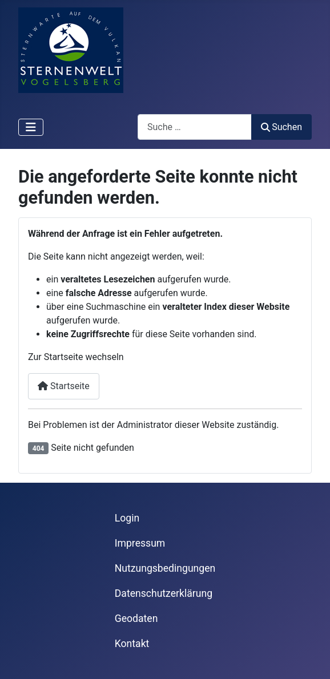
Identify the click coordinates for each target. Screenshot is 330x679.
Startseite (64, 386)
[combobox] (195, 127)
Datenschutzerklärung (163, 593)
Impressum (140, 543)
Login (127, 518)
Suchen (281, 127)
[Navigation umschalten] (30, 127)
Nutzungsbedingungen (165, 568)
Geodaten (136, 618)
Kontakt (132, 643)
